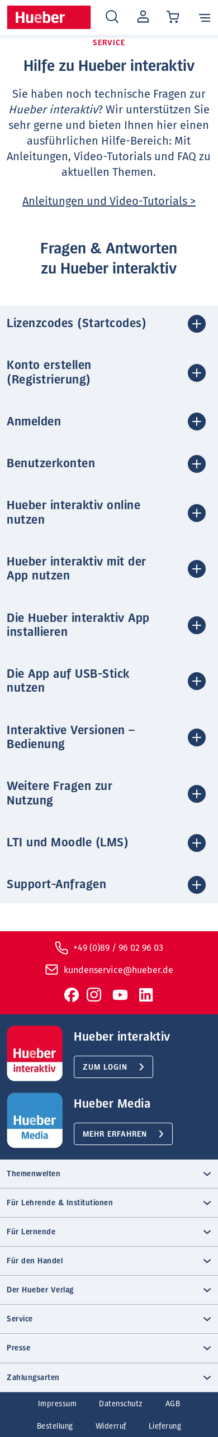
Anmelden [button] (34, 421)
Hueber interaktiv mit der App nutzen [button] (76, 568)
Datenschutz (121, 1404)
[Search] (112, 17)
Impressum (57, 1404)
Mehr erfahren (115, 1134)
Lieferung (165, 1426)
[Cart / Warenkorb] (173, 17)
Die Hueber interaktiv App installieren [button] (78, 625)
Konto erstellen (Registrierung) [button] (49, 372)
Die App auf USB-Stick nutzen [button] (68, 681)
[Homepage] (49, 17)
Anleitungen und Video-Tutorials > (109, 201)
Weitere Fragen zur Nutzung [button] (59, 793)
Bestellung (55, 1426)
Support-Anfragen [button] (56, 884)
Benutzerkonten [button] (51, 463)
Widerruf (111, 1426)
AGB (173, 1404)
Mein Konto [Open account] (141, 17)
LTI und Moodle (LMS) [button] (68, 842)
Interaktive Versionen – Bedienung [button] (71, 737)
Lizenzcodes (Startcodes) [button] (76, 323)
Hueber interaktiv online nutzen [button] (73, 512)
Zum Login (105, 1067)
